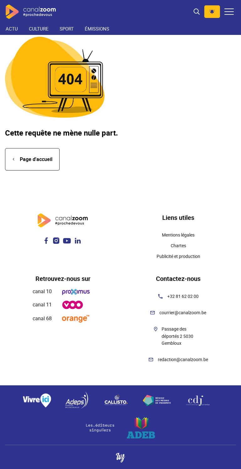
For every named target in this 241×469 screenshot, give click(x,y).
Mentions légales (178, 235)
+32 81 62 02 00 (183, 296)
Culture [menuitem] (39, 28)
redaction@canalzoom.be (183, 359)
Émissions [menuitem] (97, 28)
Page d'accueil (36, 159)
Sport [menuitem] (67, 28)
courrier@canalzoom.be (182, 312)
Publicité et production (178, 256)
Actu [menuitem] (12, 28)
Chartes (178, 245)
